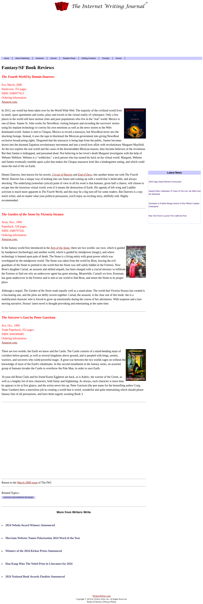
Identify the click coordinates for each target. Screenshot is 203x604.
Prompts (105, 58)
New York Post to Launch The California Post (168, 216)
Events (119, 58)
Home (6, 58)
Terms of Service (94, 602)
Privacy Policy (109, 602)
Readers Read (69, 58)
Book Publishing (22, 58)
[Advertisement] (101, 34)
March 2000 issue (27, 482)
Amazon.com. (10, 101)
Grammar (40, 58)
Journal (53, 58)
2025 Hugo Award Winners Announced (165, 182)
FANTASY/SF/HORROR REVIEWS (18, 497)
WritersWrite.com (101, 596)
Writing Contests (89, 58)
